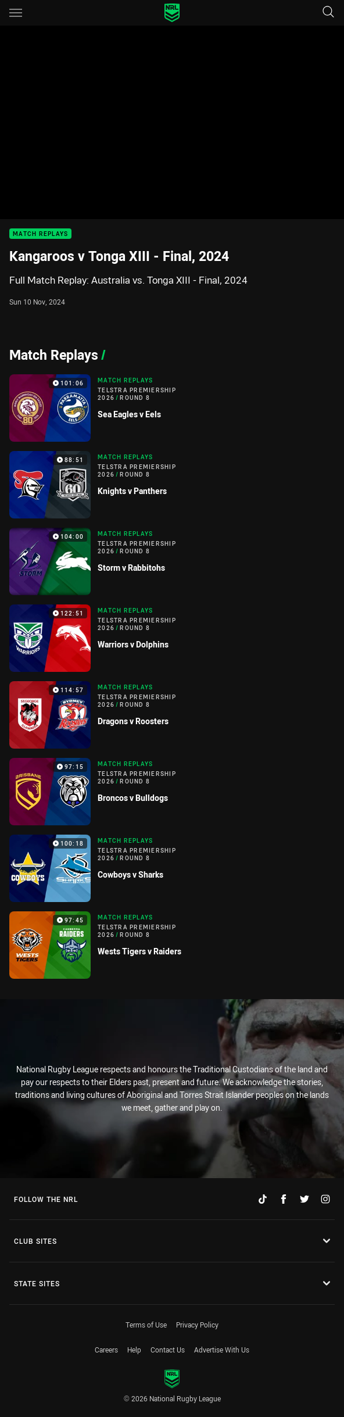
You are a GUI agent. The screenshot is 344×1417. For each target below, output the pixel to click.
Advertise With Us (221, 1349)
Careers (106, 1349)
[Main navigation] (15, 12)
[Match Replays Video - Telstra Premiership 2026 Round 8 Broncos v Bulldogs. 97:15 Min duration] (172, 791)
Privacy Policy (197, 1324)
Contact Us (167, 1349)
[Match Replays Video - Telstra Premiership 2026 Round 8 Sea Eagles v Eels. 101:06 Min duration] (172, 408)
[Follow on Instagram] (325, 1199)
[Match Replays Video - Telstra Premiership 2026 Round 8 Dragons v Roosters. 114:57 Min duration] (172, 715)
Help (134, 1349)
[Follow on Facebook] (283, 1199)
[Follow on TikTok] (262, 1199)
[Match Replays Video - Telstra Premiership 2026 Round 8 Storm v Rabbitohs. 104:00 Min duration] (172, 561)
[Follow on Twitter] (304, 1199)
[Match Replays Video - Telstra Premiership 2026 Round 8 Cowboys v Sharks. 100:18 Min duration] (172, 868)
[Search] (328, 12)
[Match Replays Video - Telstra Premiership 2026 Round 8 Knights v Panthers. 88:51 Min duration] (172, 484)
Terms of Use (146, 1324)
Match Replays (40, 234)
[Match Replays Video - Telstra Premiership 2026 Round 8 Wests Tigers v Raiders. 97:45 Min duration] (172, 945)
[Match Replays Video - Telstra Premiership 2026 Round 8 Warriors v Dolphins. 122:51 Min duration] (172, 638)
